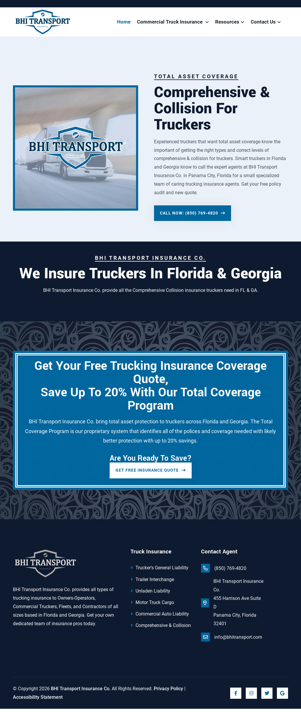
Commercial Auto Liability (160, 617)
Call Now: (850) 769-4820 (192, 216)
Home (124, 23)
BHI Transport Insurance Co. (81, 691)
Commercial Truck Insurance (170, 23)
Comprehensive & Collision (161, 628)
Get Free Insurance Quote (151, 473)
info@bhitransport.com (231, 640)
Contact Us (263, 23)
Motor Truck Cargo (152, 605)
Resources (227, 23)
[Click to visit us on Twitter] (266, 696)
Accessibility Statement (38, 700)
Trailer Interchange (152, 582)
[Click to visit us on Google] (282, 696)
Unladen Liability (150, 594)
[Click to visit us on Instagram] (251, 696)
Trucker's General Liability (159, 571)
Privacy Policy (168, 691)
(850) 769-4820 (223, 571)
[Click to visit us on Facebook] (235, 696)
